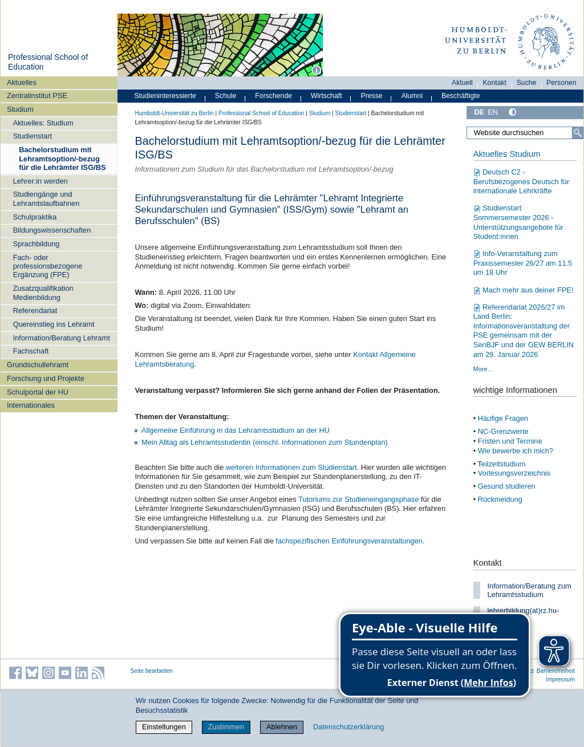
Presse (372, 96)
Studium (20, 109)
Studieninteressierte (165, 96)
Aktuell (462, 83)
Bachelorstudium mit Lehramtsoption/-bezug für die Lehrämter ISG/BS (62, 158)
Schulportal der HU (37, 392)
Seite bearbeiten (152, 671)
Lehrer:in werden (40, 181)
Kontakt (494, 83)
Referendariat (35, 310)
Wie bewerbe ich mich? (515, 450)
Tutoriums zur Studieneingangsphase (358, 499)
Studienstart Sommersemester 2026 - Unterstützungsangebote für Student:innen (518, 222)
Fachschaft (31, 351)
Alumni (412, 96)
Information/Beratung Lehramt (61, 338)
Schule (226, 96)
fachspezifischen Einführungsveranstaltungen (349, 541)
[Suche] (577, 133)
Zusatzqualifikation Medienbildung (43, 292)
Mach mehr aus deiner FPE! (523, 290)
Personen (561, 83)
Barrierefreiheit (556, 671)
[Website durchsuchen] (525, 133)
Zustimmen (226, 726)
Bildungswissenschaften (52, 230)
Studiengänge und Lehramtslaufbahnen (46, 198)
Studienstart (32, 136)
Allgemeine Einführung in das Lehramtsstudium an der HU (235, 430)
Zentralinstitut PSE (37, 95)
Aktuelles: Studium (43, 123)
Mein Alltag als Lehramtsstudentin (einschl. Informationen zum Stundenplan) (264, 442)
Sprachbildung (36, 243)
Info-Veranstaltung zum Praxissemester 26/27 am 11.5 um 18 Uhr (523, 263)
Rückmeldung (500, 499)
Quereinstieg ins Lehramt (54, 324)
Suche (527, 83)
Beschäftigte (460, 96)
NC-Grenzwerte (503, 431)
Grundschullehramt (37, 364)
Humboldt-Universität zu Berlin (174, 113)
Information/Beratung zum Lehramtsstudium (529, 590)
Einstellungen (164, 726)
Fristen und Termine (509, 441)
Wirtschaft (326, 96)
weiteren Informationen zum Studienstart (291, 467)
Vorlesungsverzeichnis (514, 473)
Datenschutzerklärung (348, 726)
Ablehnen (281, 726)
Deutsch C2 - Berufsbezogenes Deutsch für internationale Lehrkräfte (521, 181)
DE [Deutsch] (479, 112)
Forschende (273, 96)
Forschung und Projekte (45, 378)
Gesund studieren (507, 486)
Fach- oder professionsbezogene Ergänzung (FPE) (48, 266)
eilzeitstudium (503, 464)
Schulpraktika (35, 217)
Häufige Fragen (503, 418)
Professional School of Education (261, 113)
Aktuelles (21, 82)
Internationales (31, 405)
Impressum (560, 679)
